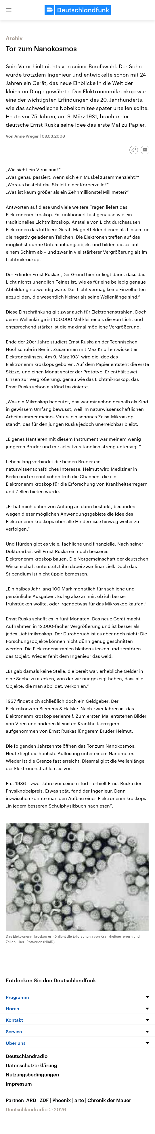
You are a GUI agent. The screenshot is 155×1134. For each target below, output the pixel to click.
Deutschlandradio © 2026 (36, 1109)
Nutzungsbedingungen (32, 1074)
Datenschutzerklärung (31, 1065)
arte (80, 1100)
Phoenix (63, 1100)
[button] (9, 10)
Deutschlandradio (26, 1056)
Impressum (19, 1083)
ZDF (46, 1100)
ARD (33, 1100)
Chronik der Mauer (109, 1100)
